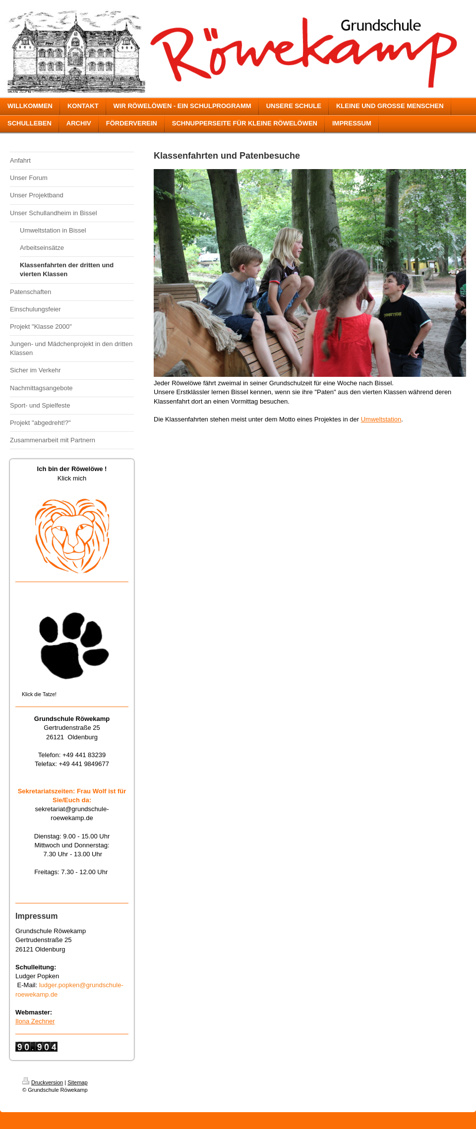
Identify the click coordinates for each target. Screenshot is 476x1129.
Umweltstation (381, 419)
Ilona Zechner (35, 1021)
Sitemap (77, 1082)
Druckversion (42, 1082)
